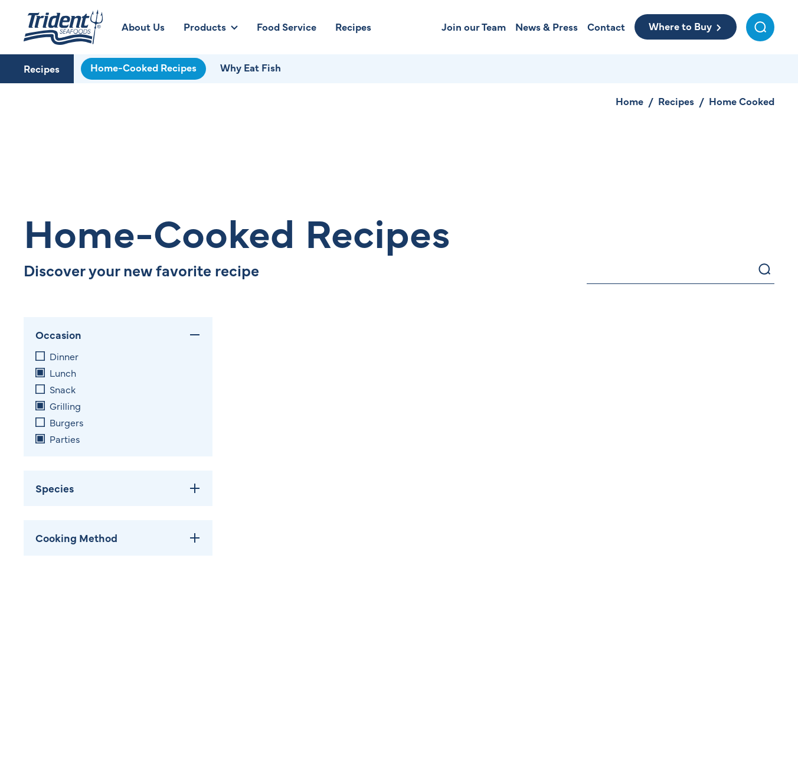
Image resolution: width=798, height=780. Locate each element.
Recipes (42, 68)
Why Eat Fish (250, 67)
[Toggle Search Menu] (760, 27)
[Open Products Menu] (211, 27)
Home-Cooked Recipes (143, 67)
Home (629, 101)
